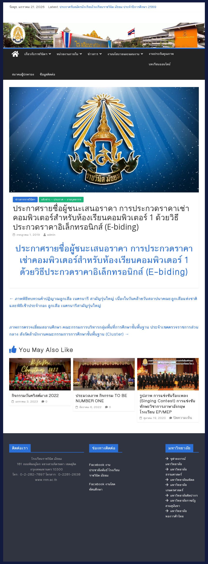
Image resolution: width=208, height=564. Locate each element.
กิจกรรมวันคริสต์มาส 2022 (35, 395)
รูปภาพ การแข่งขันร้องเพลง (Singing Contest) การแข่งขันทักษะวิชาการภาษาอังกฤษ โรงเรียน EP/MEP (167, 403)
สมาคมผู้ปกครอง (23, 74)
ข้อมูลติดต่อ (47, 74)
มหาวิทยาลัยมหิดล (179, 479)
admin (51, 235)
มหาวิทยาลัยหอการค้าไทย (176, 514)
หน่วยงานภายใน (67, 54)
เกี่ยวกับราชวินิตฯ (35, 54)
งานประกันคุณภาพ (161, 53)
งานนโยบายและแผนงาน (123, 54)
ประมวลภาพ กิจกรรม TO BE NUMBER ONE (101, 398)
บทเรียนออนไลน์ (159, 64)
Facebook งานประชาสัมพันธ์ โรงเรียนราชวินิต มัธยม (104, 470)
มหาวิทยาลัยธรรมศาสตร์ (176, 472)
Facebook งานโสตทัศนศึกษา (102, 487)
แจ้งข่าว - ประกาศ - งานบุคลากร (61, 200)
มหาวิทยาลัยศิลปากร (181, 495)
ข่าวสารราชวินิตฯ (25, 200)
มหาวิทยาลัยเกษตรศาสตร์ (176, 488)
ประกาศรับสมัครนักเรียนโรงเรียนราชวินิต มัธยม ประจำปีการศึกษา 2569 (108, 7)
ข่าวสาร (93, 54)
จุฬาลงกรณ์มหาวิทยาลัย (175, 461)
